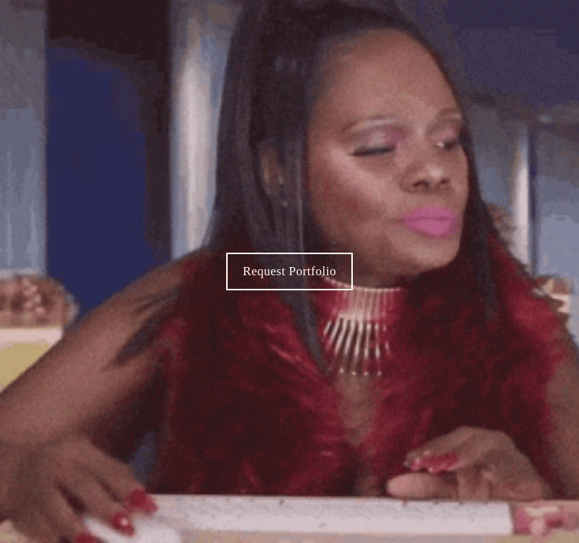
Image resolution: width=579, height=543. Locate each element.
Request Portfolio (289, 271)
